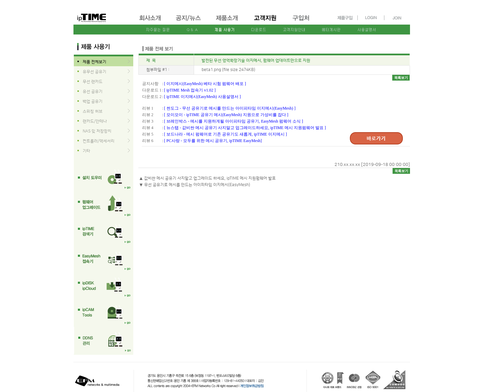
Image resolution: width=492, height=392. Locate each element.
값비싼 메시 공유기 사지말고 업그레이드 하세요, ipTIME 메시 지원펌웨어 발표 (210, 178)
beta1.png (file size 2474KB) (228, 70)
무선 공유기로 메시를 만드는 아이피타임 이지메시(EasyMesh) (197, 185)
